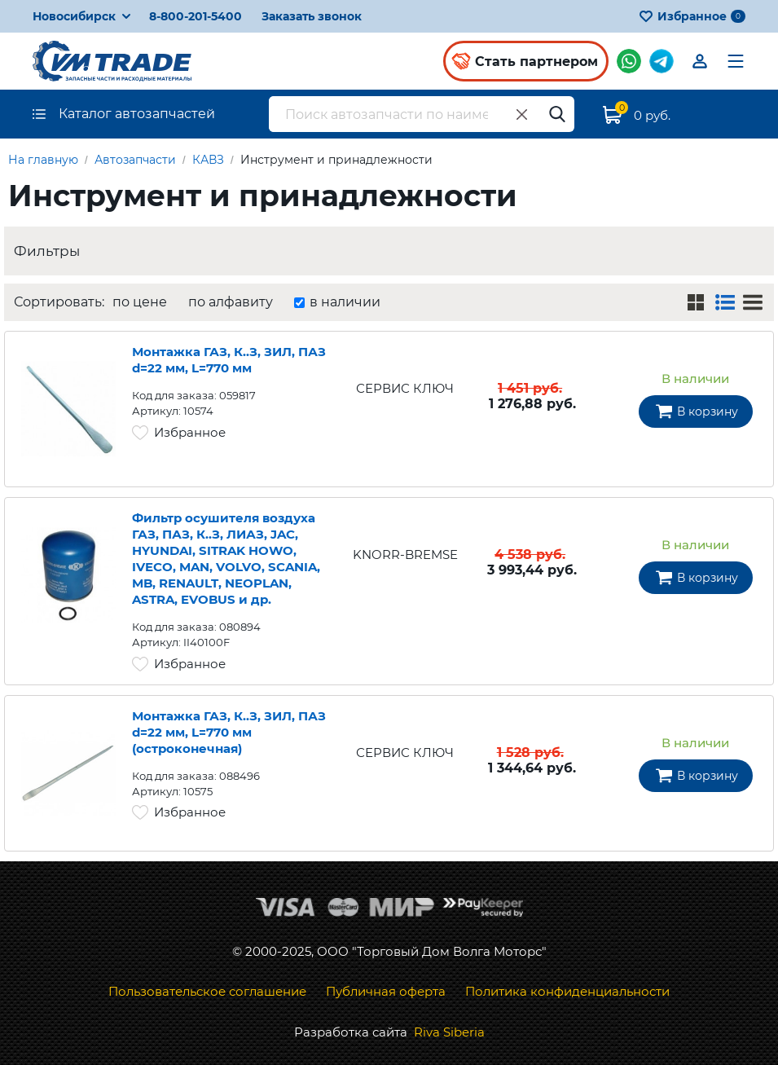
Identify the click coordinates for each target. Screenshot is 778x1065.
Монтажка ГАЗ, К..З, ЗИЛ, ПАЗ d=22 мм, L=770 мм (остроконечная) (229, 732)
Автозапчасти (135, 159)
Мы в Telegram (661, 61)
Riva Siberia (449, 1032)
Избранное (692, 16)
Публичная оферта (386, 991)
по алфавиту (230, 302)
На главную (43, 159)
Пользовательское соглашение (207, 991)
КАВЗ (208, 159)
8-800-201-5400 (195, 16)
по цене (139, 302)
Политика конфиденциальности (567, 991)
